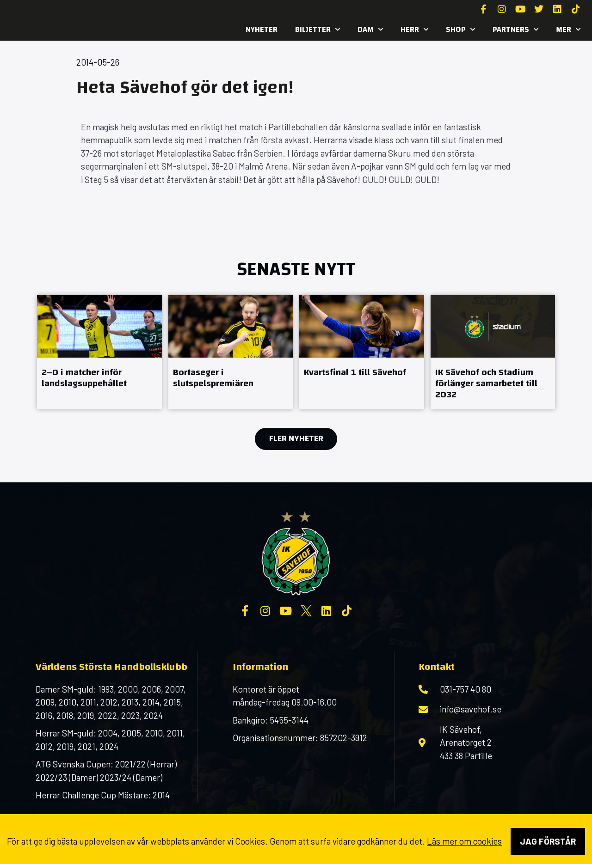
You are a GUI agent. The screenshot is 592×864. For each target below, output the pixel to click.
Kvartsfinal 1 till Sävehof (355, 372)
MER (568, 29)
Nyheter (262, 29)
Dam (370, 29)
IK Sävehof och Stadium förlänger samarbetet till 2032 (486, 383)
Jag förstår (548, 841)
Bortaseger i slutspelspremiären (213, 378)
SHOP (460, 29)
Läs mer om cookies (464, 841)
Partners (515, 29)
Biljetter (317, 29)
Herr (414, 29)
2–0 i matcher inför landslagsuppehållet (84, 378)
